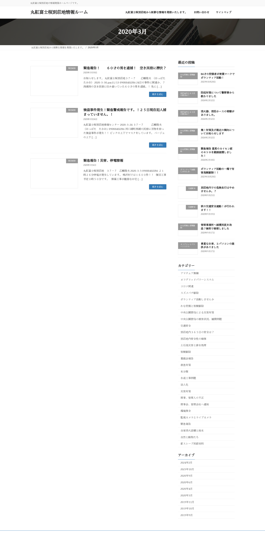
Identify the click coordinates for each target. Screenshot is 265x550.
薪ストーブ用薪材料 (192, 443)
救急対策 (186, 365)
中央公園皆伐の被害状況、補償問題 (201, 319)
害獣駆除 (186, 352)
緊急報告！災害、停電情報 (103, 160)
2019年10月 (187, 508)
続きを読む (157, 94)
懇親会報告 (187, 358)
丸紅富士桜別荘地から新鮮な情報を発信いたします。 (60, 534)
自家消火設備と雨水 (192, 430)
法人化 (184, 384)
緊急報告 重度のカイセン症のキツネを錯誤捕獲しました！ (216, 152)
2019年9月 (187, 515)
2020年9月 (187, 475)
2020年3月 (187, 495)
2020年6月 (187, 482)
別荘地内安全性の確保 (193, 339)
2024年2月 (186, 462)
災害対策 (186, 391)
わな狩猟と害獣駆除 (192, 306)
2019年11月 (187, 502)
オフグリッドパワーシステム (197, 279)
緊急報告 (186, 424)
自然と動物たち (190, 437)
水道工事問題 (188, 378)
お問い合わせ (101, 534)
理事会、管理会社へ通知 (195, 404)
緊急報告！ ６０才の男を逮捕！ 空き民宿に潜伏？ (124, 68)
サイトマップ (121, 534)
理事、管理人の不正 (192, 398)
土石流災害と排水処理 (193, 345)
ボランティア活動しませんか (197, 299)
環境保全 (186, 411)
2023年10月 (187, 469)
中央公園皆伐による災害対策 (197, 312)
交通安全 (186, 325)
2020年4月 (187, 489)
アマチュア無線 (190, 273)
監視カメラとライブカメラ (196, 417)
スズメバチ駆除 (190, 293)
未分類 (184, 371)
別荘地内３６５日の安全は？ (197, 332)
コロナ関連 (187, 286)
